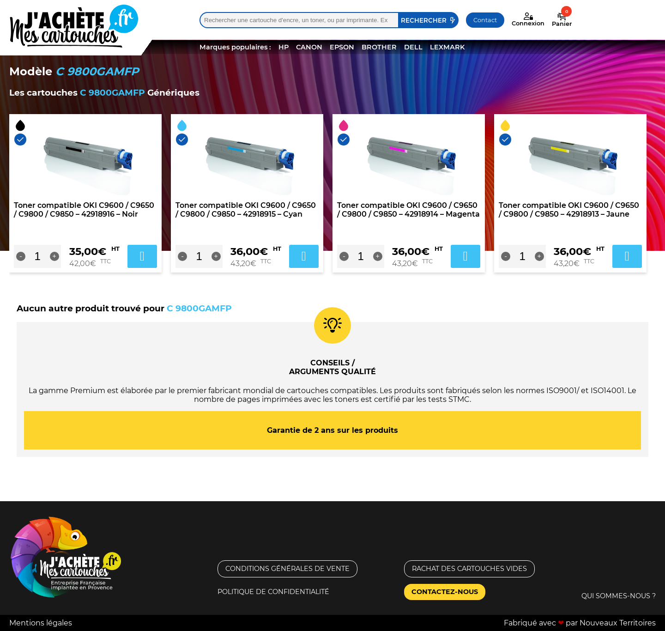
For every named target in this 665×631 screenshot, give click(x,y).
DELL (413, 47)
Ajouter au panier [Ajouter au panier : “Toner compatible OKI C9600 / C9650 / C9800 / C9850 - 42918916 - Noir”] (142, 256)
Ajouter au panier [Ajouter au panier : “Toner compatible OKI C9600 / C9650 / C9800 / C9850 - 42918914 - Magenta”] (465, 256)
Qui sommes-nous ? (618, 596)
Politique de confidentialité (273, 592)
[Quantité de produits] (38, 256)
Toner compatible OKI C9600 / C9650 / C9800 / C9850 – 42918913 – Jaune (569, 209)
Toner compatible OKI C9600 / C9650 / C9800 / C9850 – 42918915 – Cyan (245, 209)
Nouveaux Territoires (618, 623)
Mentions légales (40, 623)
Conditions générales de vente (287, 568)
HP (283, 47)
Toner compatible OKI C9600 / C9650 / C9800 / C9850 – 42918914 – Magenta (408, 209)
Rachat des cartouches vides (469, 568)
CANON (309, 47)
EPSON (342, 47)
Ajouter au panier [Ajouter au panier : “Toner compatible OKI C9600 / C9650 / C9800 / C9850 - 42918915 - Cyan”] (304, 256)
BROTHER (379, 47)
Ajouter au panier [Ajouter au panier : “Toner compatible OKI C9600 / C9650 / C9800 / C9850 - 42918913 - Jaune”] (627, 256)
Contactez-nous (444, 592)
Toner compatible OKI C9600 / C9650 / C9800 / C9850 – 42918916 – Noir (84, 209)
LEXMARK (447, 47)
